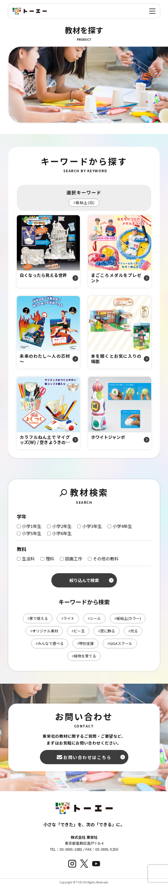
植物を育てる (84, 656)
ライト (67, 618)
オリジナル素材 (44, 631)
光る (133, 631)
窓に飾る (106, 631)
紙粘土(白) (83, 202)
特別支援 (85, 643)
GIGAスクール (119, 643)
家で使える (37, 618)
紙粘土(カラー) (127, 618)
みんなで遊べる (50, 643)
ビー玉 (78, 631)
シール (94, 618)
